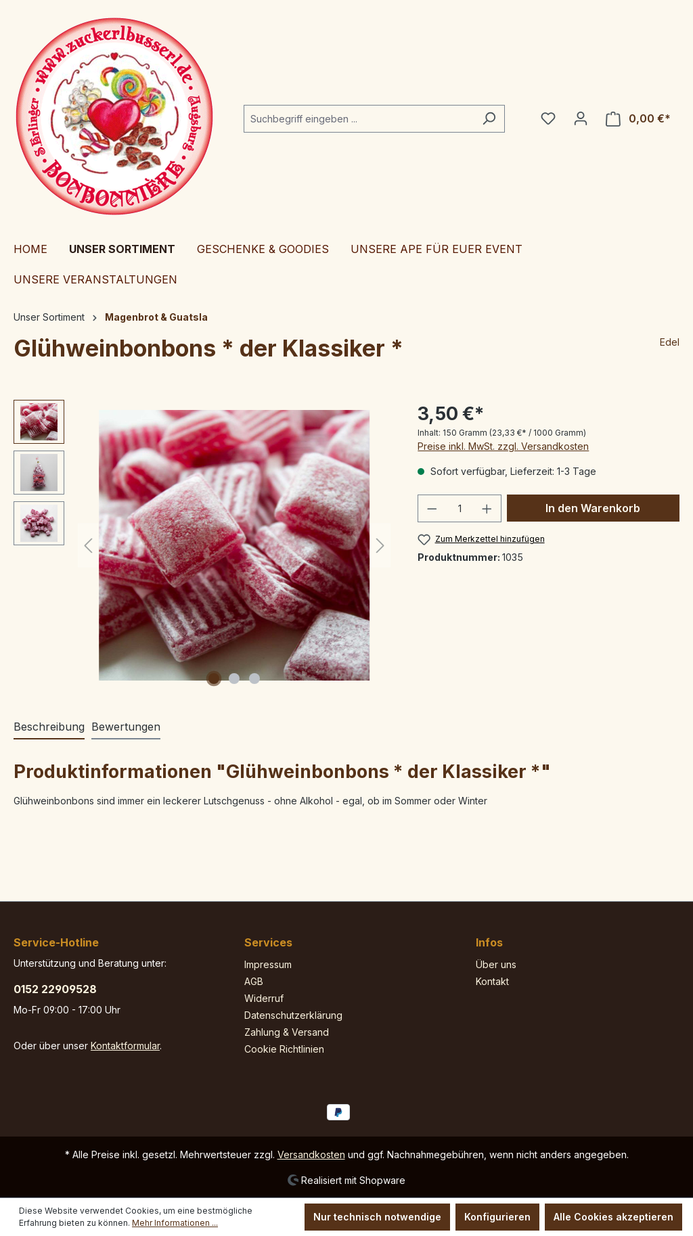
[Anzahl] (459, 508)
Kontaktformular (125, 1045)
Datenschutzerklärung (293, 1015)
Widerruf (264, 998)
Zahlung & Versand (286, 1032)
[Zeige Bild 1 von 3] (213, 678)
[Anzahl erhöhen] (487, 508)
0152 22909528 (55, 989)
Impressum (268, 964)
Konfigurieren (497, 1216)
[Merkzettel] (548, 118)
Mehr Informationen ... (175, 1223)
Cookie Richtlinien (284, 1049)
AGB (253, 981)
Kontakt (492, 981)
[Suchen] (489, 119)
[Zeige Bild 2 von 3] (234, 678)
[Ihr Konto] (580, 118)
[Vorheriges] (88, 546)
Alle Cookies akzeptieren (613, 1216)
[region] (202, 545)
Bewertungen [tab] (125, 726)
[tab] (49, 727)
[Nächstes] (380, 546)
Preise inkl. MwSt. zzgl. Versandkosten (503, 446)
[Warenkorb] (638, 119)
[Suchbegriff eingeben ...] (359, 119)
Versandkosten (311, 1154)
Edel (669, 342)
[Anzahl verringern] (432, 508)
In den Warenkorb (592, 508)
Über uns (496, 964)
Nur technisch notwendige (377, 1216)
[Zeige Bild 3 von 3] (254, 678)
